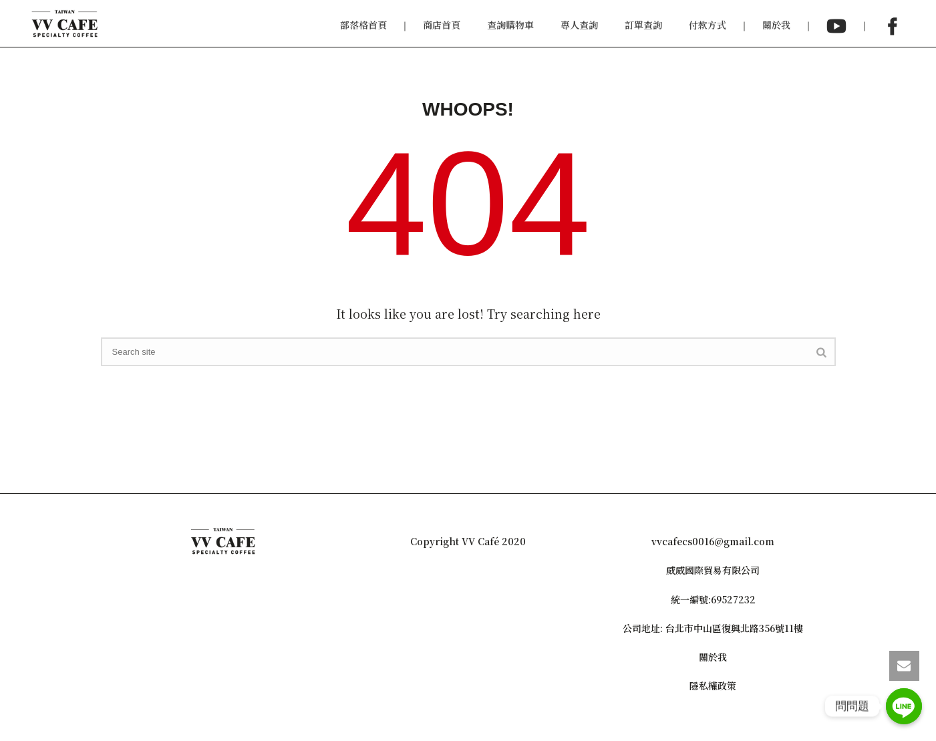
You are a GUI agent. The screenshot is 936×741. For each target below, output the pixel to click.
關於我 (776, 24)
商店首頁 (441, 24)
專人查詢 (579, 24)
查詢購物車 (510, 24)
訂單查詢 (643, 24)
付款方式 (707, 24)
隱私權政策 (712, 685)
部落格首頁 (363, 24)
